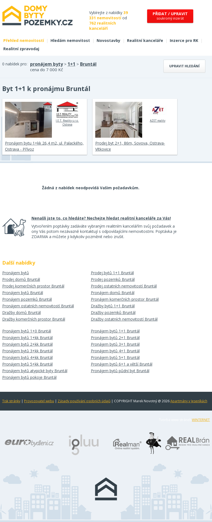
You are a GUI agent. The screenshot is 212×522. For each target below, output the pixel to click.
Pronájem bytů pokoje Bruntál (29, 377)
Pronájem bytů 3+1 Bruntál (115, 344)
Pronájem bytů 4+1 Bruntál (115, 350)
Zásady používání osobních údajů (84, 401)
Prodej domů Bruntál (21, 279)
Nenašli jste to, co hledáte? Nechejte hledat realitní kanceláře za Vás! (101, 218)
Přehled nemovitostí (23, 40)
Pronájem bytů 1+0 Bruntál (26, 331)
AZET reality (157, 112)
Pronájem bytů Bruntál (22, 292)
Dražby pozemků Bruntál (113, 312)
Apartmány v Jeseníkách (188, 401)
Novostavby (108, 40)
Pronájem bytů (15, 272)
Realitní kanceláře (145, 40)
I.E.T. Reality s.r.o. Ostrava (67, 114)
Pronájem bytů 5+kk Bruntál (27, 364)
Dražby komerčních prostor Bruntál (33, 319)
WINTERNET (201, 419)
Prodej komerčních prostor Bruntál (33, 286)
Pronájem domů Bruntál (112, 292)
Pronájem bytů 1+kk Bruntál (27, 337)
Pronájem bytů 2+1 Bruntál (115, 337)
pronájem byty (46, 64)
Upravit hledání (184, 66)
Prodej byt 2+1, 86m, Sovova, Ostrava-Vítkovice (130, 146)
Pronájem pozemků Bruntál (27, 299)
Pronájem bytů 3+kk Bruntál (27, 350)
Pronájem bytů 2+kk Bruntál (27, 344)
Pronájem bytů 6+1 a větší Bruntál (121, 364)
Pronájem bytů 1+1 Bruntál (115, 331)
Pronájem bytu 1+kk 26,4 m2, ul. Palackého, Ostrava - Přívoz (44, 146)
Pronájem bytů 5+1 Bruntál (115, 357)
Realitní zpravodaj (21, 48)
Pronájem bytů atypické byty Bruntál (34, 370)
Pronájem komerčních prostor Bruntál (125, 299)
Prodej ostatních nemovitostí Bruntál (124, 286)
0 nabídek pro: (14, 63)
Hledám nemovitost (70, 40)
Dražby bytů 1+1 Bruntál (113, 305)
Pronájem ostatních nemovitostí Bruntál (38, 305)
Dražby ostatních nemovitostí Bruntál (124, 319)
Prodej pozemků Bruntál (113, 279)
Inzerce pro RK (184, 40)
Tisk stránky (11, 401)
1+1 (71, 64)
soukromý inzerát (170, 16)
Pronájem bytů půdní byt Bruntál (120, 370)
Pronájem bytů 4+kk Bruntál (27, 357)
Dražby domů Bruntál (21, 312)
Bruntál (88, 64)
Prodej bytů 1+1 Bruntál (112, 272)
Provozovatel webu (39, 401)
